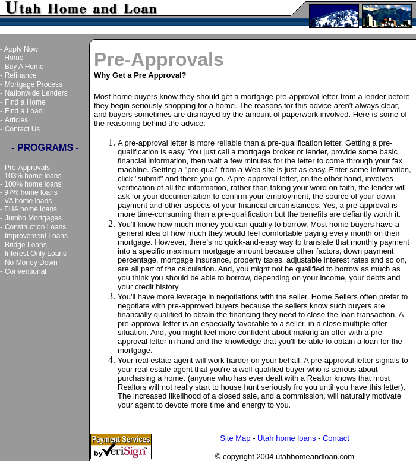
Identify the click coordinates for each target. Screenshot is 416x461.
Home (13, 57)
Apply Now (21, 49)
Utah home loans (286, 438)
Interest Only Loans (36, 254)
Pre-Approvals (27, 167)
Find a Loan (23, 111)
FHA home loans (30, 209)
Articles (16, 120)
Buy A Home (24, 66)
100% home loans (32, 184)
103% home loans (32, 176)
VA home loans (28, 201)
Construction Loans (35, 227)
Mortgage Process (33, 84)
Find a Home (25, 102)
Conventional (25, 271)
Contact (336, 438)
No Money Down (31, 262)
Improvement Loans (36, 236)
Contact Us (22, 129)
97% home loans (30, 192)
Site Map (235, 438)
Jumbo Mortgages (33, 218)
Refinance (21, 75)
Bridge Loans (26, 245)
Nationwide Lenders (36, 93)
